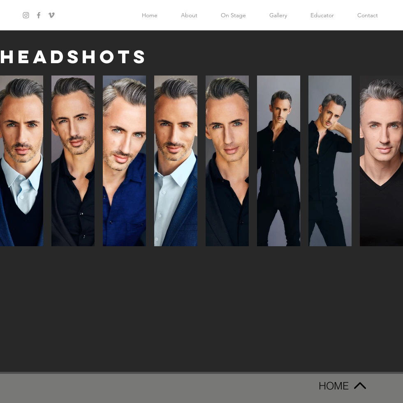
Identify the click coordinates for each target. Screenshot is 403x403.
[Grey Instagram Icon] (26, 15)
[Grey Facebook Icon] (39, 15)
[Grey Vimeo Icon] (51, 15)
